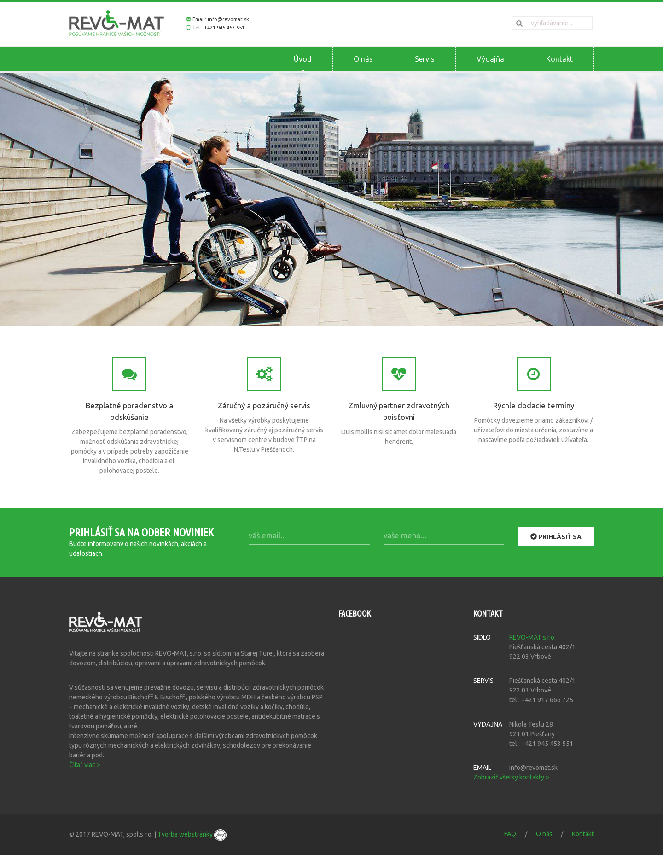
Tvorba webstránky (192, 834)
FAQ (510, 834)
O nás (363, 59)
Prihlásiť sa (556, 536)
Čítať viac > (84, 764)
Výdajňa (490, 59)
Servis (425, 59)
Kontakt (559, 59)
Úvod (303, 59)
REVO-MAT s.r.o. (532, 637)
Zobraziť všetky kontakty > (511, 777)
